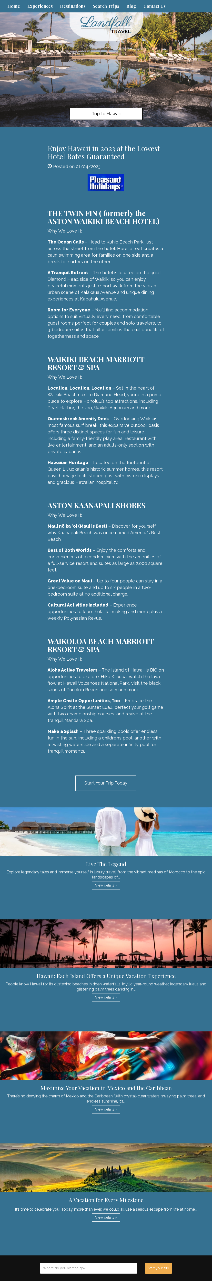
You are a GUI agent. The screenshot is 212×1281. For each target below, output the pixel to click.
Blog (131, 6)
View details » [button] (106, 885)
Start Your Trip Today (105, 782)
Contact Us (154, 6)
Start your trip (158, 1268)
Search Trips (106, 6)
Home (13, 6)
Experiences (40, 6)
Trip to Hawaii (106, 113)
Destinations (72, 6)
